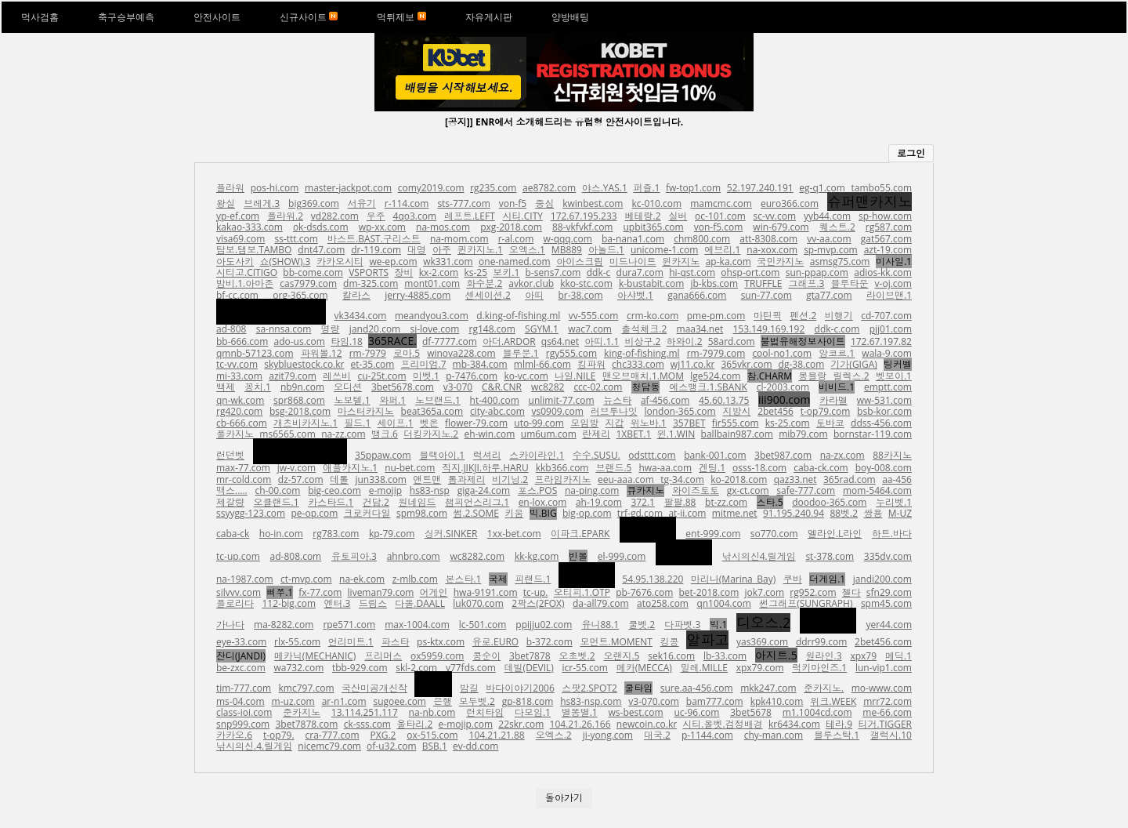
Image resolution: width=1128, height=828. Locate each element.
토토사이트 (300, 451)
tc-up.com (238, 556)
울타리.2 (414, 724)
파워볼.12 (321, 353)
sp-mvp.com (831, 249)
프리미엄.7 (423, 364)
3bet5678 (751, 712)
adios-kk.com (883, 272)
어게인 (434, 592)
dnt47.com (321, 249)
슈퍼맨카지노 (869, 201)
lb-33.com (725, 656)
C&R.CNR (502, 387)
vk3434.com (360, 315)
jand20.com (374, 329)
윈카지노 (681, 261)
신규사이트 (309, 17)
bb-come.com (313, 272)
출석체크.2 (644, 329)
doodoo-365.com (829, 502)
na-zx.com (842, 455)
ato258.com (663, 603)
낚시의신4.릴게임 (759, 556)
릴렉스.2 (851, 376)
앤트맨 (427, 479)
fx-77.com (320, 592)
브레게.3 (262, 203)
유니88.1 (600, 624)
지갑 (614, 423)
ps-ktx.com (441, 641)
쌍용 (872, 513)
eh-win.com (490, 434)
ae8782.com (549, 187)
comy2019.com (431, 187)
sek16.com (671, 656)
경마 (433, 684)
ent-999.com (712, 533)
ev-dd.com (476, 746)
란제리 (596, 434)
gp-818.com (528, 701)
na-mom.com (459, 238)
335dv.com (888, 556)
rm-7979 (367, 353)
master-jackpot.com (348, 187)
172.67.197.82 (881, 341)
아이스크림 (579, 261)
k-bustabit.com (651, 283)
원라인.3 (824, 656)
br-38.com (580, 295)
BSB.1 (434, 746)
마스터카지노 (366, 411)
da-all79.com (601, 603)
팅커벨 (898, 364)
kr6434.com (794, 724)
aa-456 (897, 479)
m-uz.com (293, 701)
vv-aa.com (829, 238)
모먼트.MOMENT (616, 641)
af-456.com (665, 400)
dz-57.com (301, 479)
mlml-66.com (542, 364)
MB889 (566, 249)
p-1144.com (707, 735)
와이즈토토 (695, 490)
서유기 (362, 203)
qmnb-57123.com (255, 353)
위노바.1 (649, 423)
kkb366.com (562, 467)
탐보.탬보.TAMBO (253, 249)
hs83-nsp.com (590, 701)
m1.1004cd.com (817, 712)
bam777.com (714, 701)
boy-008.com (883, 467)
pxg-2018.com (511, 227)
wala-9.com (887, 353)
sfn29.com (889, 592)
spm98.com (421, 513)
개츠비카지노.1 (305, 423)
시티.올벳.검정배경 (722, 724)
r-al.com (516, 238)
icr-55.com (585, 667)
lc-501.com (482, 624)
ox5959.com (437, 656)
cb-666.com (241, 423)
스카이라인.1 (536, 455)
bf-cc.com (237, 295)
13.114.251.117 (364, 712)
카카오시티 (339, 261)
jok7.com (765, 592)
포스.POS (537, 490)
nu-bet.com (410, 467)
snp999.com (242, 724)
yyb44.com (827, 216)
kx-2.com (439, 272)
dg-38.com (802, 364)
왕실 (225, 203)
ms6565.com (287, 434)
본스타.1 (463, 579)
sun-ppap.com (817, 272)
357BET (689, 423)
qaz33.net (795, 479)
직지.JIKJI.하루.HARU (485, 467)
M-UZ (900, 513)
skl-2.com (416, 667)
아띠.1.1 (601, 341)
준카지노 (301, 712)
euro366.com (790, 203)
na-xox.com (772, 249)
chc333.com (638, 364)
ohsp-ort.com (750, 272)
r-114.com (407, 203)
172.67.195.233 (584, 216)
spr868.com (299, 400)
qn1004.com (723, 603)
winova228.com (461, 353)
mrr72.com (887, 701)
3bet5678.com (402, 387)
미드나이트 (632, 261)
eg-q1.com (822, 187)
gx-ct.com (748, 490)
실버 (677, 216)
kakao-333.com (249, 227)
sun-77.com (766, 295)
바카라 (648, 530)
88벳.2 (844, 513)
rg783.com (336, 533)
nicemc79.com (329, 746)
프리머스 (383, 656)
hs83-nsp (430, 490)
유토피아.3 (354, 556)
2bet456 (775, 411)
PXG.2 (383, 735)
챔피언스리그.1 (477, 502)
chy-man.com (773, 735)
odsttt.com (651, 455)
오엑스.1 (527, 249)
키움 (513, 513)
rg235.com (493, 187)
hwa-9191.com (486, 592)
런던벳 (230, 455)
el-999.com (621, 556)
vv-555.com (594, 315)
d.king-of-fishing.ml (518, 315)
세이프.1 (396, 423)
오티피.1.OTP (582, 592)
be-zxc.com (241, 667)
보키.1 (506, 272)
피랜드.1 (533, 579)
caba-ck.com (821, 467)
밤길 (469, 688)
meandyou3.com (431, 315)
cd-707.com (886, 315)
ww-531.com (884, 400)
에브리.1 (722, 249)
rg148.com (492, 329)
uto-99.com (539, 423)
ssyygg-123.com (250, 513)
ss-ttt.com (296, 238)
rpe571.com (349, 624)
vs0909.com (558, 411)
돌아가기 (564, 797)
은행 (442, 701)
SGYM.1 (542, 329)
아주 (441, 249)
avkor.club (531, 283)
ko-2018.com (738, 479)
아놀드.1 (606, 249)
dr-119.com (376, 249)
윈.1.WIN (676, 434)
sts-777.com (463, 203)
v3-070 (457, 387)
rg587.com (889, 227)
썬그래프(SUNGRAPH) (805, 603)
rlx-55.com (297, 641)
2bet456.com (883, 641)
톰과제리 (467, 479)
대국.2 (657, 735)
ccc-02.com (597, 387)
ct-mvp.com (306, 579)
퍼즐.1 (646, 187)
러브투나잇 (614, 411)
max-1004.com (417, 624)
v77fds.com (471, 667)
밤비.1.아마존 (244, 283)
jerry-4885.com (417, 295)
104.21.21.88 (497, 735)
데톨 (339, 479)
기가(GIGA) (853, 364)
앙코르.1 (837, 353)
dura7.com (639, 272)
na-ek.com (362, 579)
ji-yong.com (608, 735)
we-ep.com (393, 261)
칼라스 (356, 295)
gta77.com (828, 295)
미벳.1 (426, 376)
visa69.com (240, 238)
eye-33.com (241, 641)
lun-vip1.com (883, 667)
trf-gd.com (640, 513)
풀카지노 (235, 434)
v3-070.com (653, 701)
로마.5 (406, 353)
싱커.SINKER (451, 533)
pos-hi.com (275, 187)
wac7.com (590, 329)
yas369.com (762, 641)
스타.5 (770, 502)
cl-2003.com (783, 387)
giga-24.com (484, 490)
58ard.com (731, 341)
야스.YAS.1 (604, 187)
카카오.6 (234, 735)
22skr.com (521, 724)
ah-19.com (599, 502)
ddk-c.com (837, 329)
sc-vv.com (775, 216)
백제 (225, 387)
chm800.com (702, 238)
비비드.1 (837, 387)
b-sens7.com (553, 272)
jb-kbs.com (714, 283)
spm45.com (886, 603)
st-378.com (829, 556)
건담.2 (376, 502)
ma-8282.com (283, 624)
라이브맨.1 (889, 295)
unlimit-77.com (562, 400)
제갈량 (230, 502)
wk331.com (447, 261)
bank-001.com (715, 455)
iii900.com (784, 399)
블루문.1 (521, 353)
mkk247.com (768, 688)
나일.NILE (575, 376)
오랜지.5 (621, 656)
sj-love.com (434, 329)
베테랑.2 (643, 216)
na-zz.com (343, 434)
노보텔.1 (352, 400)
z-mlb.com (415, 579)
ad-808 (231, 329)
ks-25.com (787, 423)
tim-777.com (243, 688)
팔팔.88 (680, 502)
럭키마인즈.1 (819, 667)
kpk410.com (777, 701)
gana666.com (696, 295)
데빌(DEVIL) (529, 667)
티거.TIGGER (885, 724)
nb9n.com (302, 387)
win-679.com (780, 227)
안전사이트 (216, 17)
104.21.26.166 (580, 724)
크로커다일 (367, 513)
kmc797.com (306, 688)
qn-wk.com (240, 400)
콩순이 (486, 656)
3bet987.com (783, 455)
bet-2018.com (708, 592)
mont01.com (432, 283)
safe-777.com (805, 490)
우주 (376, 216)
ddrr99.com (821, 641)
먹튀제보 (401, 17)
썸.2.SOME (476, 513)
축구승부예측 (126, 17)
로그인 (911, 153)
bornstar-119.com (872, 434)
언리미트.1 (351, 641)
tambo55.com (882, 187)
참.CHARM (769, 376)
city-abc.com (497, 411)
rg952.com (813, 592)
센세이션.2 (488, 295)
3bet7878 (530, 656)
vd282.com (335, 216)
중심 (544, 203)
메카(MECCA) (644, 667)
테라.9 (839, 724)
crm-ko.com (652, 315)
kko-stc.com (586, 283)
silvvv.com (238, 592)
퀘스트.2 (837, 227)
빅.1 (718, 624)
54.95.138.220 (652, 579)
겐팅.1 (712, 467)
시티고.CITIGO (246, 272)
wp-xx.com (382, 227)
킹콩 (669, 641)
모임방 (584, 423)
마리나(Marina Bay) (733, 579)
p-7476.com (471, 376)
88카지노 (892, 455)
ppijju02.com (543, 624)
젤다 (851, 592)
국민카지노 (780, 261)
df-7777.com (449, 341)
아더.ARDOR (509, 341)
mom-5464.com (877, 490)
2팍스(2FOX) (538, 603)
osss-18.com (759, 467)
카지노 (828, 621)
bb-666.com (242, 341)
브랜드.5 (613, 467)
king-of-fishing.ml (642, 353)
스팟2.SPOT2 (589, 688)
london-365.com (679, 411)
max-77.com (243, 467)
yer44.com (889, 624)
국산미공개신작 (374, 688)
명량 (330, 329)
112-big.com (289, 603)
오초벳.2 (577, 656)
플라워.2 (285, 216)
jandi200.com (882, 579)
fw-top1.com (693, 187)
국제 (498, 579)
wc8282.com (477, 556)
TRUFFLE (763, 283)
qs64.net (560, 341)
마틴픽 (768, 315)
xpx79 (863, 656)
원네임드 (417, 502)
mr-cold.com (243, 479)
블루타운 (850, 283)
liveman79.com (381, 592)
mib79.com (803, 434)
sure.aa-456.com (696, 688)
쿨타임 (638, 688)
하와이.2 (685, 341)
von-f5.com (718, 227)
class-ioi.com (244, 712)
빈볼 (578, 556)
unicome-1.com (665, 249)
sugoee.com (399, 701)
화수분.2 (484, 283)
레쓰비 (337, 376)
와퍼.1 (392, 400)
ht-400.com (494, 400)
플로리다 (235, 603)
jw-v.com (296, 467)
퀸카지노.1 (480, 249)
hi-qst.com (692, 272)
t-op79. (279, 735)
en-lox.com (543, 502)
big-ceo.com (334, 490)
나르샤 (587, 575)
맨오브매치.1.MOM (643, 376)
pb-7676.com (644, 592)
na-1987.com (244, 579)
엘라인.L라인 (835, 533)
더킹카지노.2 (430, 434)
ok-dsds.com (321, 227)
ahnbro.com (413, 556)
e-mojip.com (466, 724)
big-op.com (587, 513)
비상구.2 (642, 341)
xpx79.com (760, 667)
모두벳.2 (477, 701)
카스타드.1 (330, 502)
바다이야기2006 (520, 688)
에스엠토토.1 (271, 312)
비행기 (839, 315)
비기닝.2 (510, 479)
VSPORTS (369, 272)
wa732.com (298, 667)
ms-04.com (240, 701)
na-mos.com (443, 227)
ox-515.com (432, 735)
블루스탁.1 (836, 735)
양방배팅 (570, 17)
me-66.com (887, 712)
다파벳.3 (682, 624)
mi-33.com (239, 376)
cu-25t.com (381, 376)
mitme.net (734, 513)
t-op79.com (826, 411)
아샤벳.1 (635, 295)
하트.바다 (892, 533)
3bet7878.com (307, 724)
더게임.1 (827, 579)
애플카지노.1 (350, 467)
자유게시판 (488, 17)
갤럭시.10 (891, 735)
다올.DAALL (420, 603)
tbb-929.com (360, 667)
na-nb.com (432, 712)
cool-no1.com (782, 353)
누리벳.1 (894, 502)
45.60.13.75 (724, 400)
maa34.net (700, 329)
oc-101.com (720, 216)
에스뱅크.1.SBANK (708, 387)
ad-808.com (296, 556)
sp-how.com (885, 216)
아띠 (534, 295)
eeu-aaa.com (626, 479)
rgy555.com (571, 353)
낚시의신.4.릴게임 (254, 746)
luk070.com (478, 603)
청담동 (645, 387)
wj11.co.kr (693, 364)
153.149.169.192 (769, 329)
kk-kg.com (537, 556)
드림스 (373, 603)
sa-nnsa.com (284, 329)
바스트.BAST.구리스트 (374, 238)
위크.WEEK (833, 701)
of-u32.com (391, 746)
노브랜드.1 (438, 400)
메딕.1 (898, 656)
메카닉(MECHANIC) (315, 656)
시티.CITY (523, 216)
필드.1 (357, 423)
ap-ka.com (728, 261)
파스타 (395, 641)
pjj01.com (891, 329)
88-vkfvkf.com (582, 227)
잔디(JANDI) (241, 656)
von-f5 (512, 203)
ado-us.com (299, 341)
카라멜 (833, 400)
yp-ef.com (237, 216)
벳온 (429, 423)
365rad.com (849, 479)
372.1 (643, 502)
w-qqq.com (567, 238)
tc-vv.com (237, 364)
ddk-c (599, 272)
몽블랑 (812, 376)
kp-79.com (391, 533)
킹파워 (591, 364)
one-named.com (515, 261)
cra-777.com (333, 735)
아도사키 (235, 261)
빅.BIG (543, 513)
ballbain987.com (737, 434)
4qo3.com (415, 216)
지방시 (736, 411)
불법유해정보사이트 (803, 341)
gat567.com (886, 238)
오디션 (348, 387)
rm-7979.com (716, 353)
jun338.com (381, 479)
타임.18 (347, 341)
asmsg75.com (840, 261)
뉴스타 (617, 400)
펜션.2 (803, 315)
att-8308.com (768, 238)
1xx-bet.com (514, 533)
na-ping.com (592, 490)
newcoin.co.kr (646, 724)
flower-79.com (476, 423)
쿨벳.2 (641, 624)
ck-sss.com (367, 724)
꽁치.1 (257, 387)
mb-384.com (480, 364)
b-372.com (549, 641)
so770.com (774, 533)
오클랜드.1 (276, 502)
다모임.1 (533, 712)
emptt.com (888, 387)
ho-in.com (281, 533)
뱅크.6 (384, 434)
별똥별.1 (580, 712)
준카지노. (824, 688)
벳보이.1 (894, 376)
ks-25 (475, 272)
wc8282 (548, 387)
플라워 (230, 187)
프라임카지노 (563, 479)
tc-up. (535, 592)
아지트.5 (776, 655)
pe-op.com (314, 513)
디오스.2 (763, 622)
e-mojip (385, 490)
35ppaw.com (383, 455)
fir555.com (735, 423)
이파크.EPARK (580, 533)
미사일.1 (894, 261)
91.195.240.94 (793, 513)
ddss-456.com (881, 423)
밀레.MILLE (704, 667)
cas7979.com (308, 283)
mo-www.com (881, 688)
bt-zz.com (726, 502)
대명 (416, 249)
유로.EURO (495, 641)
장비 (403, 272)
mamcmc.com (721, 203)
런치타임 (485, 712)
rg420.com (239, 411)
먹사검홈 (40, 17)
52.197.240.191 (760, 187)
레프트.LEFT (469, 216)
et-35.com (373, 364)
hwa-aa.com (665, 467)
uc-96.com (696, 712)
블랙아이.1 (442, 455)
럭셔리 (487, 455)
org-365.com (300, 295)
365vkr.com (746, 364)
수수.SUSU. (596, 455)
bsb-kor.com (884, 411)
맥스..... (232, 490)
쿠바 (792, 579)
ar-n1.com (344, 701)
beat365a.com (432, 411)
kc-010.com (656, 203)
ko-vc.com (526, 376)
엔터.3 (337, 603)
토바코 (830, 423)
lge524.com (715, 376)
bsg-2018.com (300, 411)
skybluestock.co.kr (304, 364)
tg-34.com (682, 479)
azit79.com (292, 376)
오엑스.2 (554, 735)
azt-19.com (888, 249)
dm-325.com (370, 283)
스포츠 (684, 552)
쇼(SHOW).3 (285, 261)
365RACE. (392, 340)
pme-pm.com (716, 315)
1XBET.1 (633, 434)
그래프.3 (806, 283)
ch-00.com (278, 490)
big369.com (313, 203)
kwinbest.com (592, 203)
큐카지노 (645, 490)
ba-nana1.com (633, 238)
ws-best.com (636, 712)
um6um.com (549, 434)
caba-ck (232, 533)
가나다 (230, 624)
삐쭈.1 (279, 592)
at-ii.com (687, 513)
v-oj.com (893, 283)
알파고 (707, 639)
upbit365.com (654, 227)
